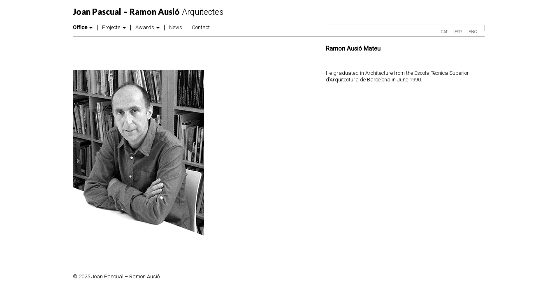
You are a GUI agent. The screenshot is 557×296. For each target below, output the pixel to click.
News (175, 27)
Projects (114, 27)
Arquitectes (148, 12)
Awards (147, 27)
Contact (201, 27)
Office (83, 27)
